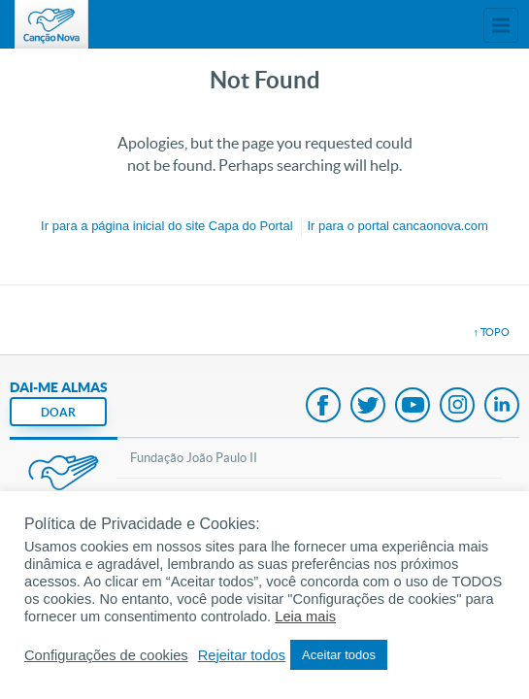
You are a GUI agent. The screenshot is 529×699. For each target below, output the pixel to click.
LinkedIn (501, 406)
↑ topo (492, 332)
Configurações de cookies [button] (106, 655)
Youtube (412, 406)
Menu (465, 25)
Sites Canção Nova (500, 25)
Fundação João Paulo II (193, 457)
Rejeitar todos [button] (241, 655)
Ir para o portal (397, 225)
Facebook (323, 406)
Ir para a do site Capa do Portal (166, 225)
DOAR (58, 412)
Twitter (367, 406)
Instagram (457, 406)
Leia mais (305, 616)
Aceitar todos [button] (339, 655)
